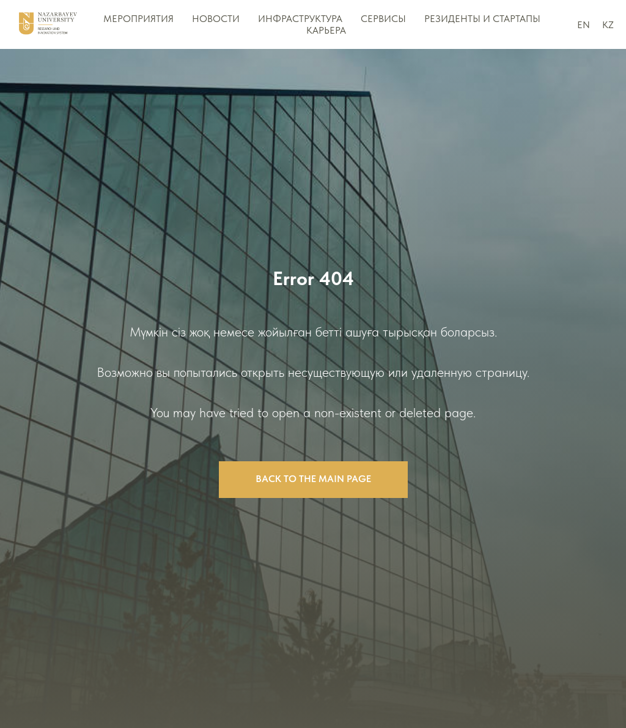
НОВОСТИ (216, 18)
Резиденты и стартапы (482, 18)
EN (583, 25)
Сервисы (383, 18)
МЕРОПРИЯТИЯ (138, 18)
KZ (608, 25)
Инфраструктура (300, 18)
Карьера (326, 30)
